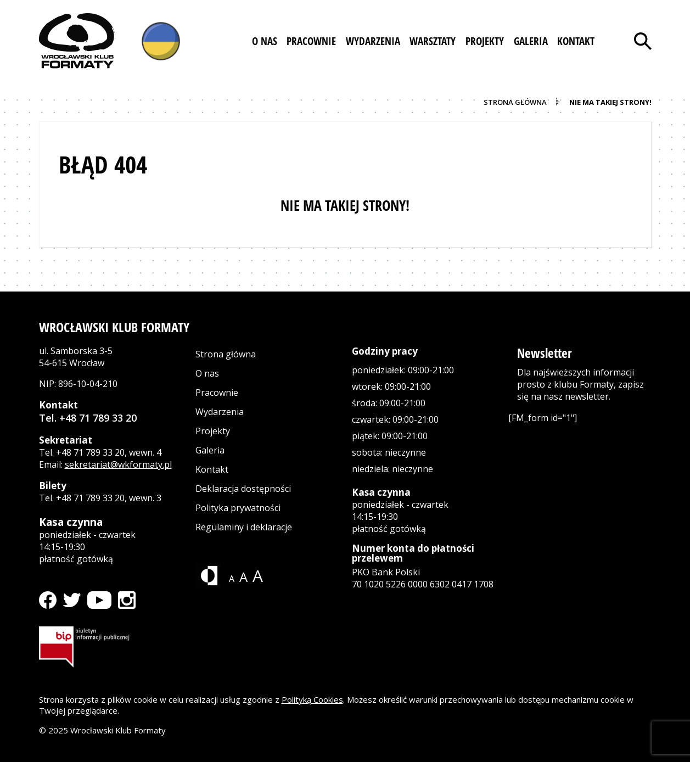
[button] (265, 41)
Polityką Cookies (312, 699)
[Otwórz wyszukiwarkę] (643, 41)
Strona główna (225, 354)
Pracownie (216, 392)
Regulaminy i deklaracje (243, 527)
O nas (207, 373)
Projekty (212, 431)
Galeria (210, 450)
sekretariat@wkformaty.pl (118, 464)
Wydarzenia (219, 412)
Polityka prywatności (238, 508)
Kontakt (211, 469)
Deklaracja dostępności (243, 489)
